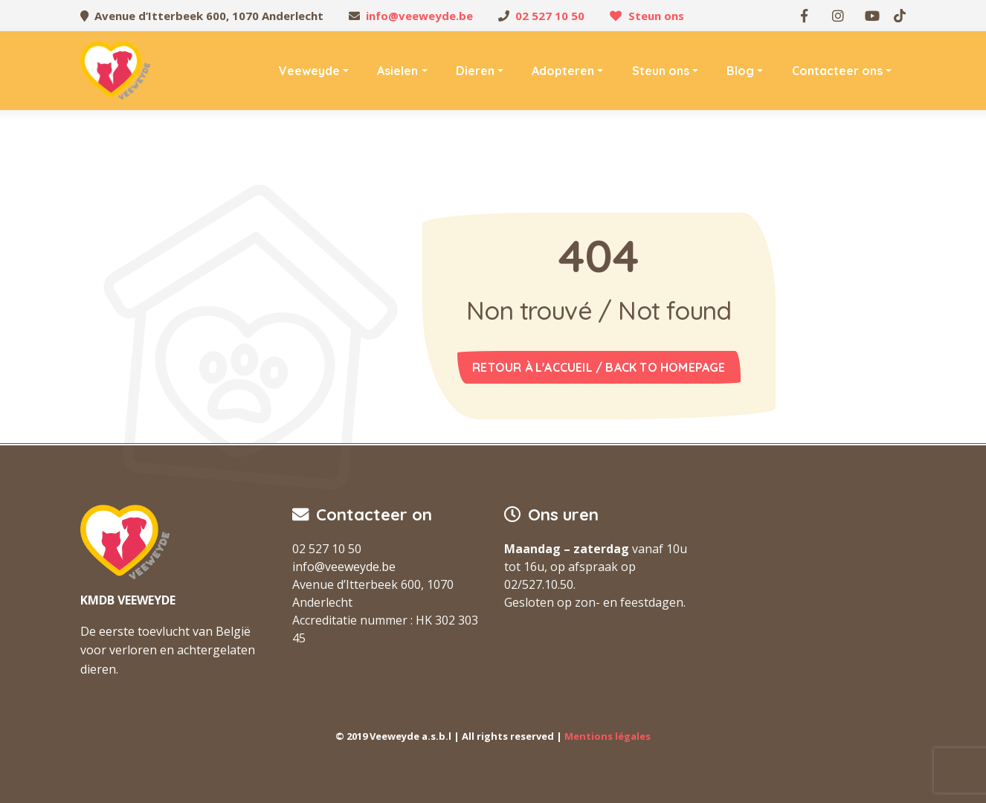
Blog (740, 70)
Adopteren (563, 70)
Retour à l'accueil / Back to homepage (598, 367)
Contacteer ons (837, 70)
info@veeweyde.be (419, 15)
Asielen (397, 70)
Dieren (475, 70)
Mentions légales (607, 736)
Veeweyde (309, 70)
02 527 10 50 (549, 15)
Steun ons (656, 15)
